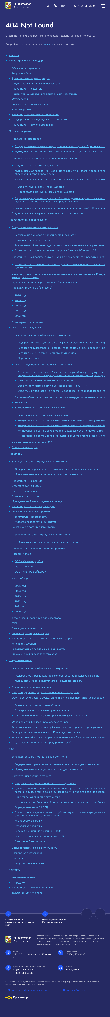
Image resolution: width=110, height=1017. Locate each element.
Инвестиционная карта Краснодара (33, 506)
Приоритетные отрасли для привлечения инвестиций (44, 93)
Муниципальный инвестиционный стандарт (38, 501)
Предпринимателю (20, 660)
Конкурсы (21, 402)
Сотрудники (19, 882)
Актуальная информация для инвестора (36, 618)
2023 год (20, 310)
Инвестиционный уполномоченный (33, 124)
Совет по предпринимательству (31, 687)
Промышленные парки (25, 496)
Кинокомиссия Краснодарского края (34, 654)
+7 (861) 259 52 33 (23, 973)
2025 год (20, 300)
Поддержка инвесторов (26, 138)
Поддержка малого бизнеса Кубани (37, 165)
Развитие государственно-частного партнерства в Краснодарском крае (62, 347)
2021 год (20, 606)
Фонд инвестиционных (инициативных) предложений (44, 282)
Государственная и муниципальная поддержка (41, 119)
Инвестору (15, 453)
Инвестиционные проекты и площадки (35, 114)
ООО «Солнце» (24, 566)
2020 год (20, 611)
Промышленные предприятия (33, 240)
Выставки (17, 858)
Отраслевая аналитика (29, 825)
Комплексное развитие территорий (33, 526)
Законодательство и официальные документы (43, 335)
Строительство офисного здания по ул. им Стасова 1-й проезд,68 (55, 250)
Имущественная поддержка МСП (32, 442)
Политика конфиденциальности (27, 990)
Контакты (15, 869)
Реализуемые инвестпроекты (29, 516)
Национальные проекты (26, 491)
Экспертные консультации (28, 863)
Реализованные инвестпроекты (31, 511)
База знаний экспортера (30, 841)
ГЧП (14, 623)
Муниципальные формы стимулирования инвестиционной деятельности (59, 151)
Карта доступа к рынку (29, 820)
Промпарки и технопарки (27, 322)
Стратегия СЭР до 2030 (26, 485)
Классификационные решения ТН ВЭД (38, 831)
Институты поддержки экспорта (31, 775)
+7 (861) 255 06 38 (23, 969)
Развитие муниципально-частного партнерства (47, 352)
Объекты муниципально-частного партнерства (43, 364)
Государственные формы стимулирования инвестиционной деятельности (60, 146)
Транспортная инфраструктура (31, 78)
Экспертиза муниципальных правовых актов (42, 710)
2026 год (20, 295)
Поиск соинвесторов (24, 447)
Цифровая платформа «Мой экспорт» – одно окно (45, 783)
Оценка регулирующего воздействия (38, 705)
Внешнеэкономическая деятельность (34, 847)
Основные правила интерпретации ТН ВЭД (41, 836)
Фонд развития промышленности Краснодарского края (46, 732)
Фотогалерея (20, 99)
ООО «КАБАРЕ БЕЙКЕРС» (30, 571)
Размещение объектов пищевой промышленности (45, 234)
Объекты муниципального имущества (41, 186)
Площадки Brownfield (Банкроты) (32, 287)
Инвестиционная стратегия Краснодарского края (42, 638)
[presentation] (86, 913)
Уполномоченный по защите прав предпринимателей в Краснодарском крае (59, 737)
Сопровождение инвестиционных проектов (38, 548)
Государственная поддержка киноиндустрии (39, 648)
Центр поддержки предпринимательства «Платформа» (45, 692)
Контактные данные (23, 877)
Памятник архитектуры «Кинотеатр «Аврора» (45, 380)
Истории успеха (21, 109)
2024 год (20, 305)
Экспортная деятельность (27, 853)
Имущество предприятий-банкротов (34, 521)
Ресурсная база (21, 73)
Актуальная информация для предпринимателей (41, 742)
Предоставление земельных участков (35, 227)
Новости (14, 55)
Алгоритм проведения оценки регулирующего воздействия (51, 715)
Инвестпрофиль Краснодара (26, 60)
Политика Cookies (74, 990)
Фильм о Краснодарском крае (30, 633)
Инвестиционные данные (27, 88)
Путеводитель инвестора (27, 628)
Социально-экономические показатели (36, 83)
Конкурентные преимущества (30, 104)
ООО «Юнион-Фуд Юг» (29, 561)
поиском (48, 44)
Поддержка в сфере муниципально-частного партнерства (47, 213)
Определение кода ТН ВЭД (31, 807)
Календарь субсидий (24, 643)
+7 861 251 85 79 (84, 6)
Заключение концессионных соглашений (40, 407)
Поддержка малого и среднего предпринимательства (45, 158)
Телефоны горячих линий (27, 892)
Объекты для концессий (26, 327)
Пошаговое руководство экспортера (37, 796)
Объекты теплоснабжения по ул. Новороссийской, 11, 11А (52, 385)
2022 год (20, 315)
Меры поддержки (20, 131)
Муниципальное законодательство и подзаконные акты (49, 474)
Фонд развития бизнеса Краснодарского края (40, 722)
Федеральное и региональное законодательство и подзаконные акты (57, 469)
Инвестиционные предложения (28, 219)
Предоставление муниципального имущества (46, 191)
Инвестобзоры (20, 578)
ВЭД (11, 749)
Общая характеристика (26, 68)
